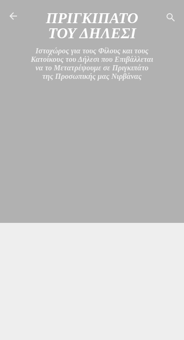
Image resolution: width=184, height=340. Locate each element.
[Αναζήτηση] (170, 19)
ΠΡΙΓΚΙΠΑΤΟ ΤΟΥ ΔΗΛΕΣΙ (92, 25)
